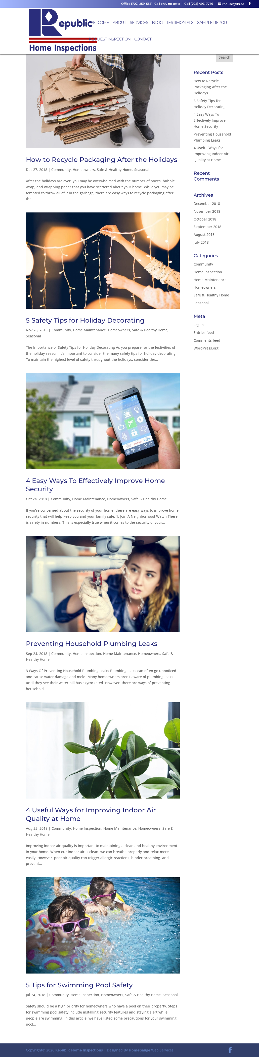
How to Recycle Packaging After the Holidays (101, 160)
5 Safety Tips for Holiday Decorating (85, 320)
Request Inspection (110, 39)
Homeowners (84, 169)
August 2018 (204, 234)
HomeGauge (139, 1050)
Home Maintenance (89, 330)
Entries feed (204, 332)
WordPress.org (206, 348)
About (119, 23)
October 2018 (205, 219)
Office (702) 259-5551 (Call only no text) (150, 4)
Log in (199, 324)
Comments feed (207, 340)
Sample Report (213, 23)
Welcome (99, 23)
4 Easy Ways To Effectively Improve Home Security (210, 120)
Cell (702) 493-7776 (198, 4)
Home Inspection (87, 653)
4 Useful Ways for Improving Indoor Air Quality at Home (211, 153)
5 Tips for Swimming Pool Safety (79, 985)
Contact (142, 39)
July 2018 (201, 242)
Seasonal (141, 169)
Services (139, 23)
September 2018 (207, 226)
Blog (157, 23)
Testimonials (179, 23)
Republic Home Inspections (79, 1050)
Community (61, 169)
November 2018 (207, 211)
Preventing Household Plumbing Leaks (91, 644)
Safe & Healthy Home (114, 169)
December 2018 (207, 203)
